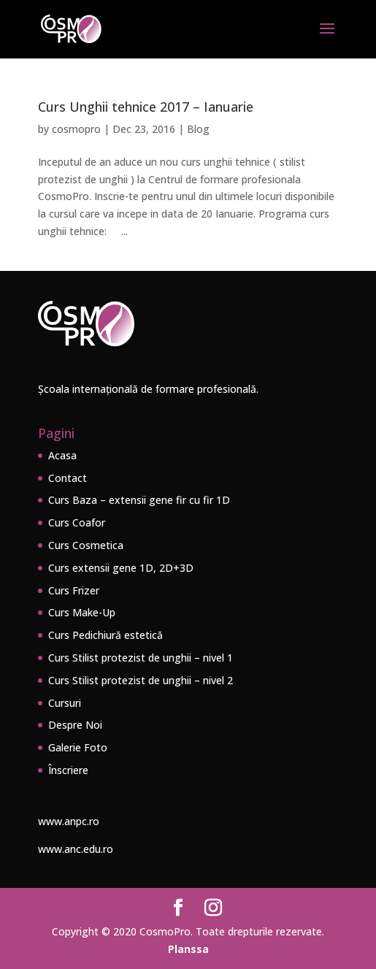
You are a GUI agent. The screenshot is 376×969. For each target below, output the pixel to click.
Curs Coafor (76, 522)
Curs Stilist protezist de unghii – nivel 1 (140, 657)
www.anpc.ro (68, 821)
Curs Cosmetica (85, 545)
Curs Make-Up (81, 612)
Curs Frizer (73, 590)
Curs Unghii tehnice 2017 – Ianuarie (145, 106)
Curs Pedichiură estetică (105, 635)
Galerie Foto (77, 747)
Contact (67, 478)
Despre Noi (75, 725)
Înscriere (68, 770)
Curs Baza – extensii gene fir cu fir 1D (139, 500)
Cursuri (64, 703)
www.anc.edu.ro (75, 849)
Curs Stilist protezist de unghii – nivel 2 (140, 680)
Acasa (62, 455)
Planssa (188, 949)
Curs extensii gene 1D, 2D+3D (120, 568)
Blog (198, 129)
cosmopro (76, 129)
